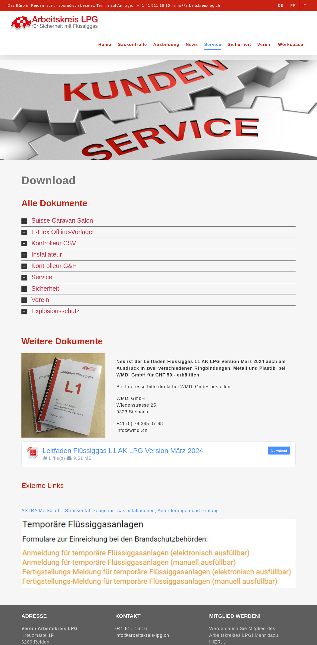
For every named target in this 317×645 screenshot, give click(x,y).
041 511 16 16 (131, 628)
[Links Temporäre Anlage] (158, 521)
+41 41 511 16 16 (153, 5)
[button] (158, 220)
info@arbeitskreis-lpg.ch (197, 5)
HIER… (217, 642)
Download (279, 451)
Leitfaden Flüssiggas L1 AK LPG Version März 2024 (123, 451)
